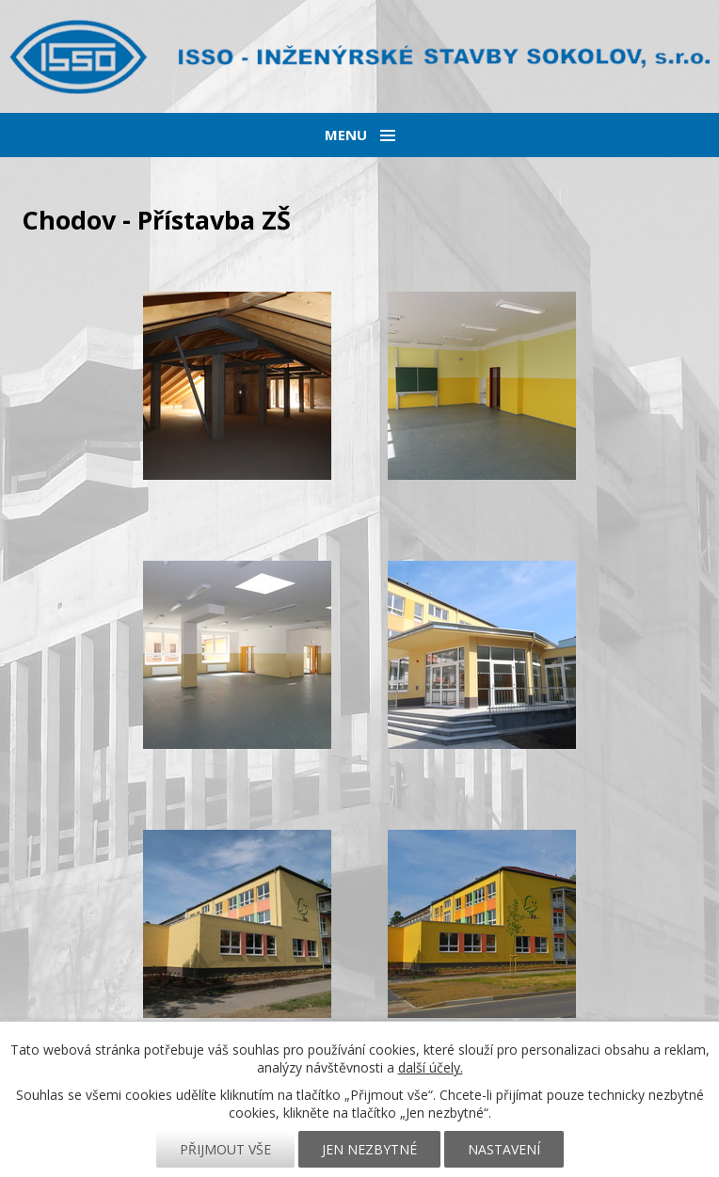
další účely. (430, 1067)
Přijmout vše (225, 1149)
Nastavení (504, 1149)
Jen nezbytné (369, 1149)
